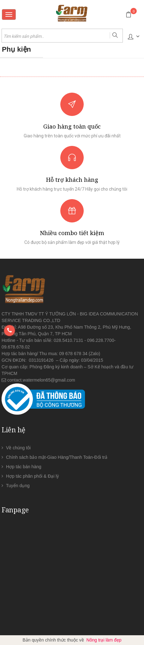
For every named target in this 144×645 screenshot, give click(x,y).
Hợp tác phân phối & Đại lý (32, 476)
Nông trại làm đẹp (104, 639)
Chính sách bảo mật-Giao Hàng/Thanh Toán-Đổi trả (56, 457)
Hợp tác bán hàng (23, 466)
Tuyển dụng (18, 485)
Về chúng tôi (18, 447)
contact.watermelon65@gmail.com (41, 380)
